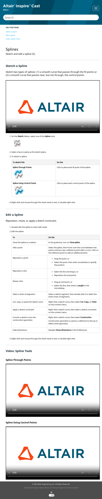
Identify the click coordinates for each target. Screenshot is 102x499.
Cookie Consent (72, 488)
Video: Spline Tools (13, 39)
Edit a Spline (10, 35)
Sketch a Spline (11, 32)
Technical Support (58, 488)
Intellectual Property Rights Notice (37, 488)
